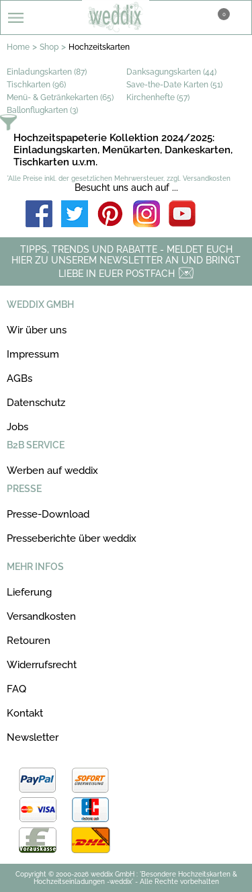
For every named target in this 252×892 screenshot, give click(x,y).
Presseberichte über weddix (71, 538)
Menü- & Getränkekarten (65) (60, 97)
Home (18, 47)
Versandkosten (41, 616)
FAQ (16, 689)
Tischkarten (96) (36, 84)
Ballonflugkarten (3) (42, 110)
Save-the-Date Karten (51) (174, 84)
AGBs (19, 378)
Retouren (28, 641)
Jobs (17, 427)
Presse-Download (48, 514)
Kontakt (25, 713)
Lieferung (29, 592)
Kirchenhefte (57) (158, 97)
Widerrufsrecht (42, 665)
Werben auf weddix (52, 470)
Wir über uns (37, 330)
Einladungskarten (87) (47, 72)
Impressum (33, 354)
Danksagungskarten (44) (171, 72)
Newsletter (32, 737)
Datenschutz (36, 403)
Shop (49, 47)
